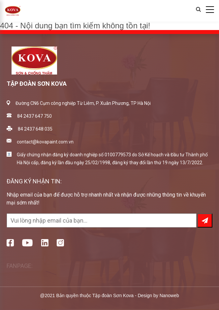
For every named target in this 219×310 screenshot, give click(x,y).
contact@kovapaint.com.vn (45, 141)
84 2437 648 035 (35, 129)
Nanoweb (169, 295)
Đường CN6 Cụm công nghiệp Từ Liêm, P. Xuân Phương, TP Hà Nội (83, 103)
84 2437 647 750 (34, 116)
